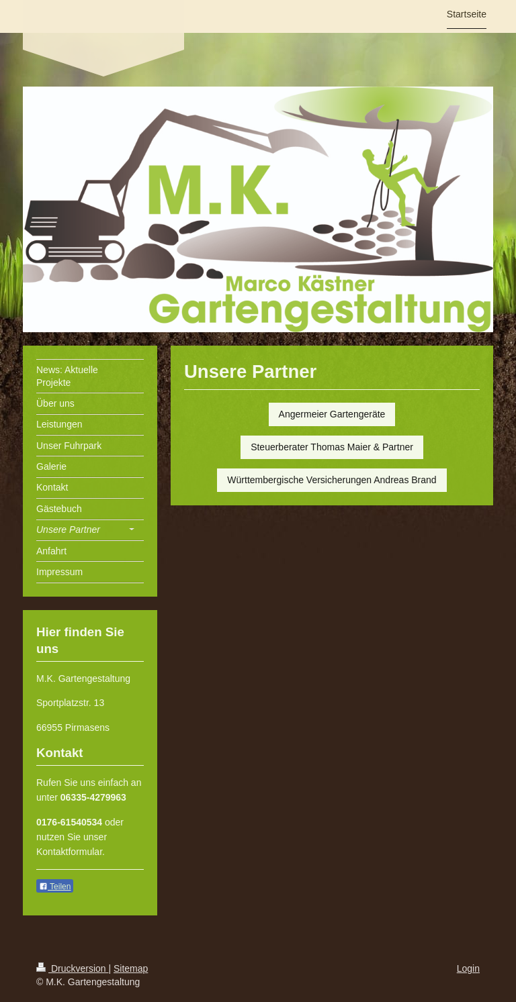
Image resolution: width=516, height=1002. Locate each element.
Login (468, 968)
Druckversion (72, 968)
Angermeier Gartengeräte (332, 414)
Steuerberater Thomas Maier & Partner (332, 447)
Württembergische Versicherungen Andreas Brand (331, 479)
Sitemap (131, 968)
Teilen (55, 886)
